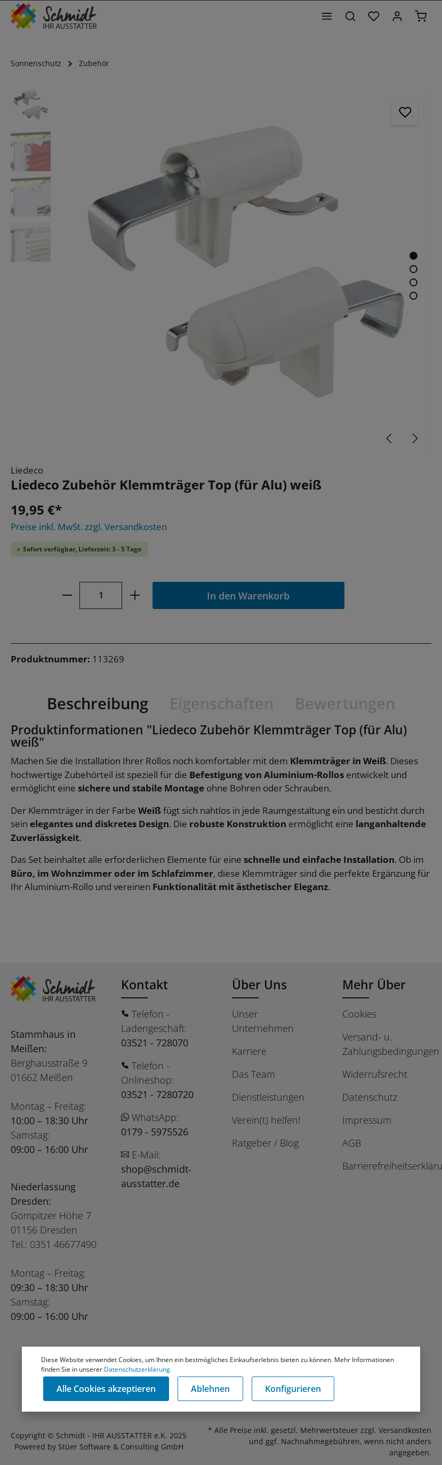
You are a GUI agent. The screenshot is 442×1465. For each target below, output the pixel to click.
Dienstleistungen (268, 1097)
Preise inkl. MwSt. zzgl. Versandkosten (89, 527)
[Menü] (326, 16)
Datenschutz (369, 1097)
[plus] (135, 595)
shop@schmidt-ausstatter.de (156, 1176)
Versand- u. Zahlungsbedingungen (390, 1044)
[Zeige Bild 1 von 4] (413, 256)
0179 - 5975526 (154, 1131)
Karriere (249, 1051)
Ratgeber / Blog (265, 1142)
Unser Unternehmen (263, 1021)
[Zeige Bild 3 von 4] (413, 282)
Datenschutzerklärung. (138, 1369)
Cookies (359, 1013)
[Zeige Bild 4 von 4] (413, 296)
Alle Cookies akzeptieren (106, 1389)
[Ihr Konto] (397, 16)
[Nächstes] (414, 438)
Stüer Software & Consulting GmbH (120, 1447)
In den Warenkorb (248, 595)
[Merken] (405, 112)
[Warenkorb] (420, 16)
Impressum (366, 1120)
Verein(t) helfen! (266, 1120)
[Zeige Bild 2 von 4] (413, 269)
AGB (351, 1142)
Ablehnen (210, 1389)
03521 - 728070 (154, 1042)
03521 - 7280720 (157, 1094)
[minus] (67, 595)
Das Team (253, 1074)
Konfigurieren (293, 1389)
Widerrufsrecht (374, 1074)
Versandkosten (405, 1430)
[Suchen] (350, 16)
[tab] (98, 703)
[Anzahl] (100, 595)
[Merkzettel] (373, 16)
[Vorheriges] (390, 438)
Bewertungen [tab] (345, 703)
